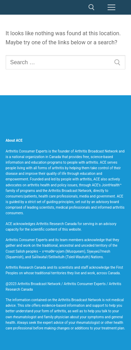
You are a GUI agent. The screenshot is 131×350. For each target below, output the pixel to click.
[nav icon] (111, 7)
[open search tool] (91, 7)
